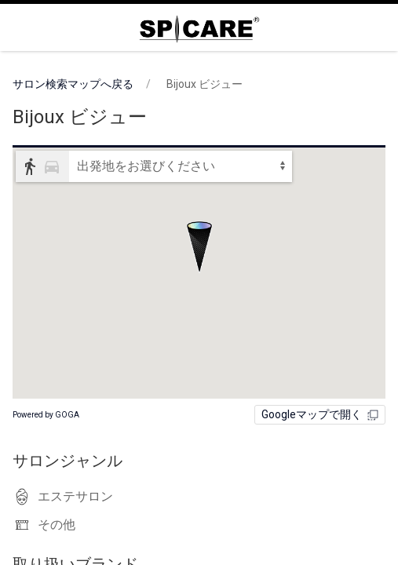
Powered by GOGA (46, 414)
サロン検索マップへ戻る (73, 84)
